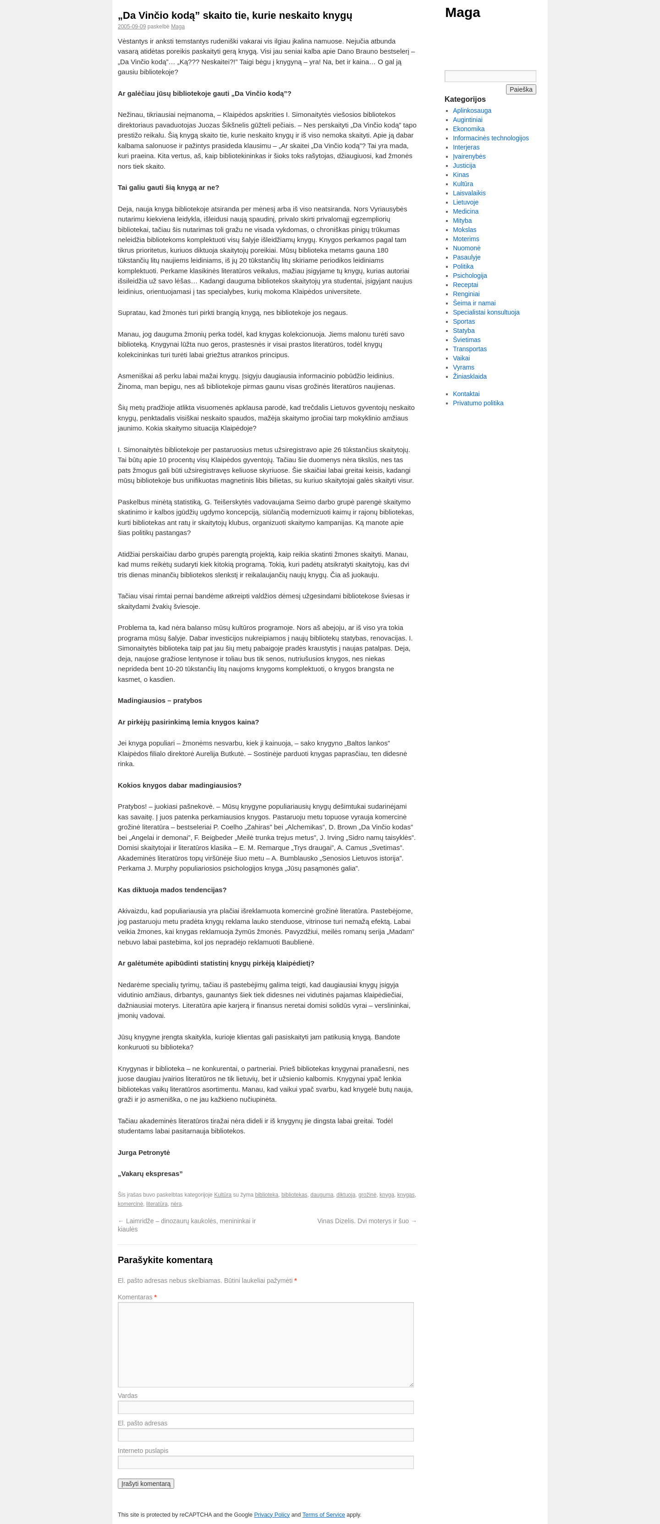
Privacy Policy (272, 1515)
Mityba (462, 220)
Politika (463, 266)
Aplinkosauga (472, 110)
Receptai (465, 284)
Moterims (466, 239)
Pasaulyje (467, 257)
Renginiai (466, 294)
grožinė (367, 1195)
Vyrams (463, 367)
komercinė (130, 1204)
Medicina (465, 211)
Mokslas (464, 229)
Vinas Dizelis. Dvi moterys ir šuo (367, 1221)
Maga (462, 12)
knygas (406, 1195)
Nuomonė (467, 248)
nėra (176, 1204)
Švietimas (467, 339)
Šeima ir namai (474, 303)
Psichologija (470, 275)
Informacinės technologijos (491, 138)
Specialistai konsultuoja (486, 312)
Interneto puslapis (143, 1450)
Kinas (461, 174)
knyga (387, 1195)
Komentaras (137, 1297)
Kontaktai (466, 394)
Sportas (464, 321)
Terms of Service (323, 1515)
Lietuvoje (465, 202)
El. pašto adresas (142, 1423)
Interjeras (466, 147)
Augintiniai (468, 119)
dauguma (321, 1195)
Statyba (463, 330)
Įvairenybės (469, 156)
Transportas (470, 349)
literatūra (157, 1204)
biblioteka (267, 1195)
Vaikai (461, 358)
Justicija (464, 165)
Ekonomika (468, 129)
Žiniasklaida (470, 376)
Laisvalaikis (469, 193)
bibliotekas (294, 1195)
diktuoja (345, 1195)
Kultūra (222, 1195)
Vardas (128, 1395)
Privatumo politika (478, 403)
